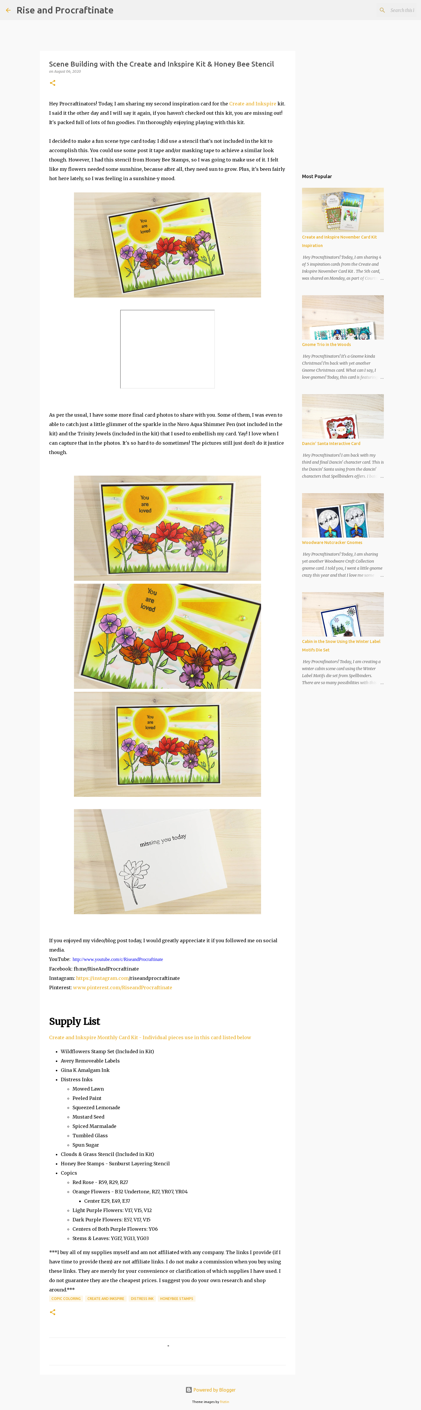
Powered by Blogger (210, 1389)
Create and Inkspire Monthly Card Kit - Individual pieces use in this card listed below (150, 1037)
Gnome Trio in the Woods (326, 344)
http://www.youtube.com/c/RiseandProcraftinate (118, 959)
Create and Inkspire (252, 104)
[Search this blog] (385, 10)
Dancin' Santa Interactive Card (331, 443)
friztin (224, 1402)
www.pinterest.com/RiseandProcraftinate (122, 987)
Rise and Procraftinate (65, 10)
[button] (52, 83)
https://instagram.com (102, 978)
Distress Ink (142, 1299)
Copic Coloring (66, 1299)
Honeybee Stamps (176, 1299)
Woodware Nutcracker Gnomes (332, 542)
